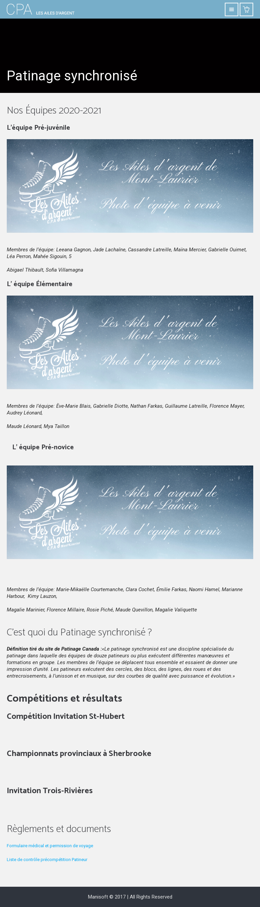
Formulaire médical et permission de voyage (50, 845)
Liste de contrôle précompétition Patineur (47, 859)
